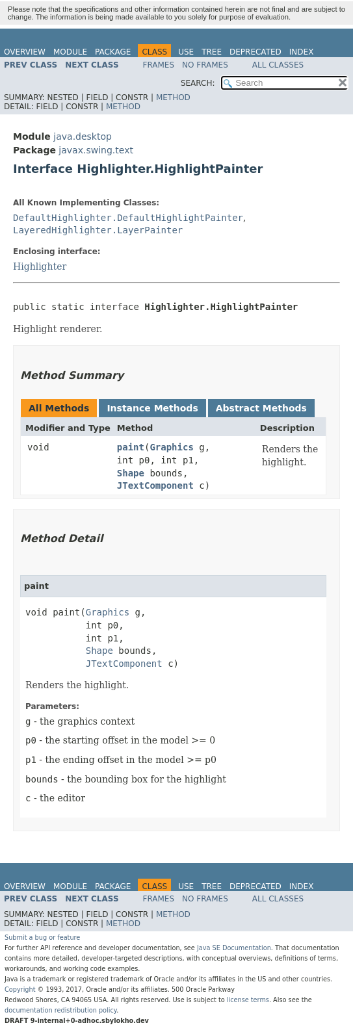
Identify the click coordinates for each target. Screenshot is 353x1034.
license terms (248, 999)
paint (130, 447)
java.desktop (82, 136)
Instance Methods (152, 408)
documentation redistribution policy (60, 1010)
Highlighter (39, 266)
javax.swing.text (96, 150)
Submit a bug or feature (42, 937)
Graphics (171, 447)
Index (301, 52)
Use (186, 52)
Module (70, 52)
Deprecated (255, 52)
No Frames (205, 65)
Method (173, 97)
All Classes (278, 65)
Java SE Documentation (234, 947)
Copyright (20, 989)
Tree (212, 52)
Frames (159, 65)
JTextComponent (155, 485)
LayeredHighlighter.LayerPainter (98, 230)
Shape (130, 473)
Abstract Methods (261, 408)
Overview (25, 52)
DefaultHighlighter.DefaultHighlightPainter (128, 218)
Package (113, 52)
